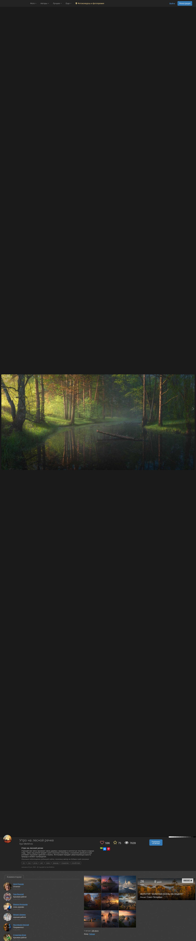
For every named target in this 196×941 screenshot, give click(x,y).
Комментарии (14, 877)
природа (56, 863)
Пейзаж (92, 934)
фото (95, 931)
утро (29, 863)
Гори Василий (18, 894)
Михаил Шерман (19, 915)
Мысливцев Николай (21, 925)
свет (41, 863)
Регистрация (184, 3)
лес (23, 863)
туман (48, 863)
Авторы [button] (44, 3)
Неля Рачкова (18, 884)
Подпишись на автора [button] (156, 842)
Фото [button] (33, 3)
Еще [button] (68, 3)
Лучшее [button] (57, 3)
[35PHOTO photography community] (14, 3)
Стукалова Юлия (19, 935)
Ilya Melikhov (26, 844)
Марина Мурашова (20, 904)
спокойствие (75, 863)
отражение (65, 863)
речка (35, 863)
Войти (172, 3)
